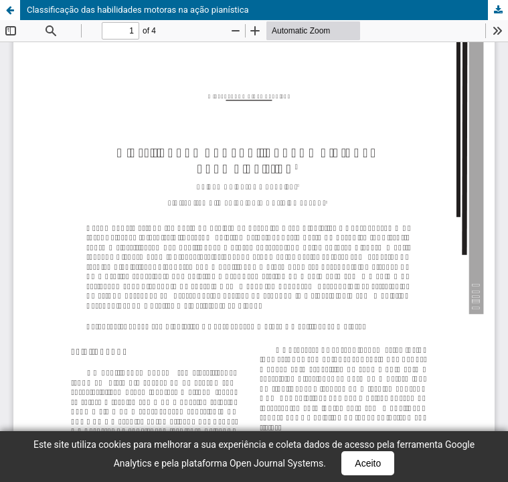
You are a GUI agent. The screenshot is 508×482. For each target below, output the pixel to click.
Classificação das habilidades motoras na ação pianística (138, 10)
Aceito (368, 463)
